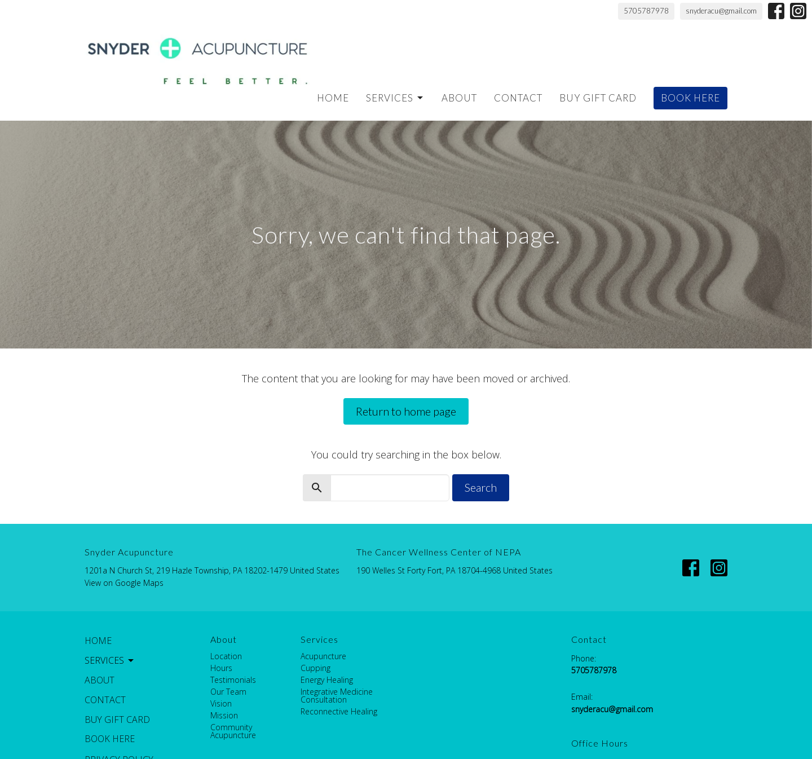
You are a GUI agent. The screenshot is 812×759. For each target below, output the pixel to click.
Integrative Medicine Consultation (337, 695)
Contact (518, 98)
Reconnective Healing (339, 711)
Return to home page (406, 411)
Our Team (228, 691)
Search (481, 487)
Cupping (315, 668)
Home (333, 98)
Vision (221, 703)
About (459, 98)
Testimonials (233, 679)
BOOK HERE (690, 98)
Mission (224, 715)
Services (395, 98)
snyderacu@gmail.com (721, 10)
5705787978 (646, 10)
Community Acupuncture (233, 731)
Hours (221, 668)
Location (226, 656)
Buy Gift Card (598, 98)
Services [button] (110, 660)
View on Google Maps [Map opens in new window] (124, 582)
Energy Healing (327, 679)
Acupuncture (323, 656)
